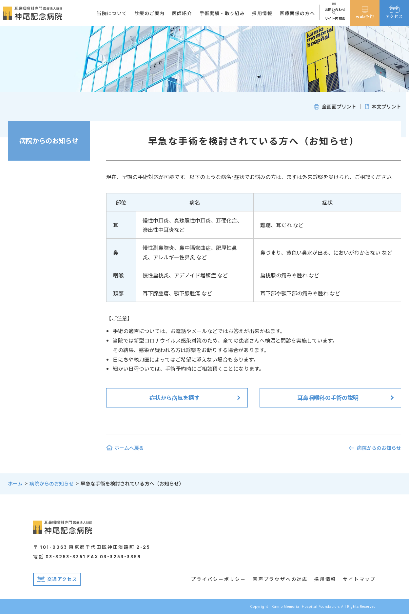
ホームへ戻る (129, 447)
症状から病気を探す (174, 397)
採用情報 (325, 579)
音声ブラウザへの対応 (280, 579)
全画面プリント (339, 106)
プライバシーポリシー (218, 579)
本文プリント (386, 106)
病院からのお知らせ (48, 140)
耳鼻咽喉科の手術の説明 (328, 397)
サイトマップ (359, 579)
